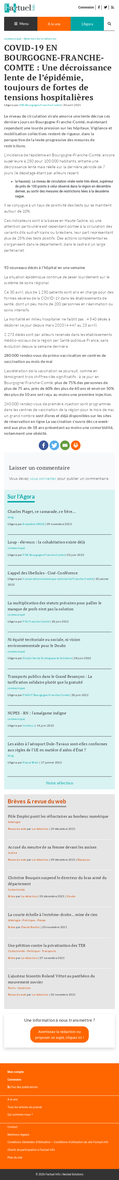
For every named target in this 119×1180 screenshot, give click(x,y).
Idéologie (14, 821)
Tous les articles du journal (24, 1107)
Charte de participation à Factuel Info (31, 1150)
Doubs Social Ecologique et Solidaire (47, 658)
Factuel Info (53, 1174)
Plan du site (15, 1157)
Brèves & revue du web (37, 801)
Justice (12, 852)
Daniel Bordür (30, 927)
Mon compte (15, 1072)
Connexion (86, 7)
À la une (12, 1099)
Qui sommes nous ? (20, 1114)
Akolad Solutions (72, 1174)
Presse (41, 920)
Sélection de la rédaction (40, 38)
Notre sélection (59, 782)
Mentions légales (18, 1135)
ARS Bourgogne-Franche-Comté (40, 105)
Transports (49, 951)
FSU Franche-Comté (36, 621)
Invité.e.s (29, 725)
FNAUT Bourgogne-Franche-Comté (46, 695)
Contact (12, 1127)
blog (10, 517)
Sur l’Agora (21, 496)
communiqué (12, 38)
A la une (54, 24)
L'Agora (87, 24)
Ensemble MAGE (34, 524)
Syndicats (24, 987)
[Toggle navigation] (20, 24)
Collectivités (16, 889)
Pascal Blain (30, 762)
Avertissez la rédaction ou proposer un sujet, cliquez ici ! (59, 1034)
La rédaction (40, 828)
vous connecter (43, 478)
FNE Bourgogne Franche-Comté (44, 554)
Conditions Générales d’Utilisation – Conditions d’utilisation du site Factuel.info (57, 1142)
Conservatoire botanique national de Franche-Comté (58, 578)
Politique (29, 920)
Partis (12, 987)
